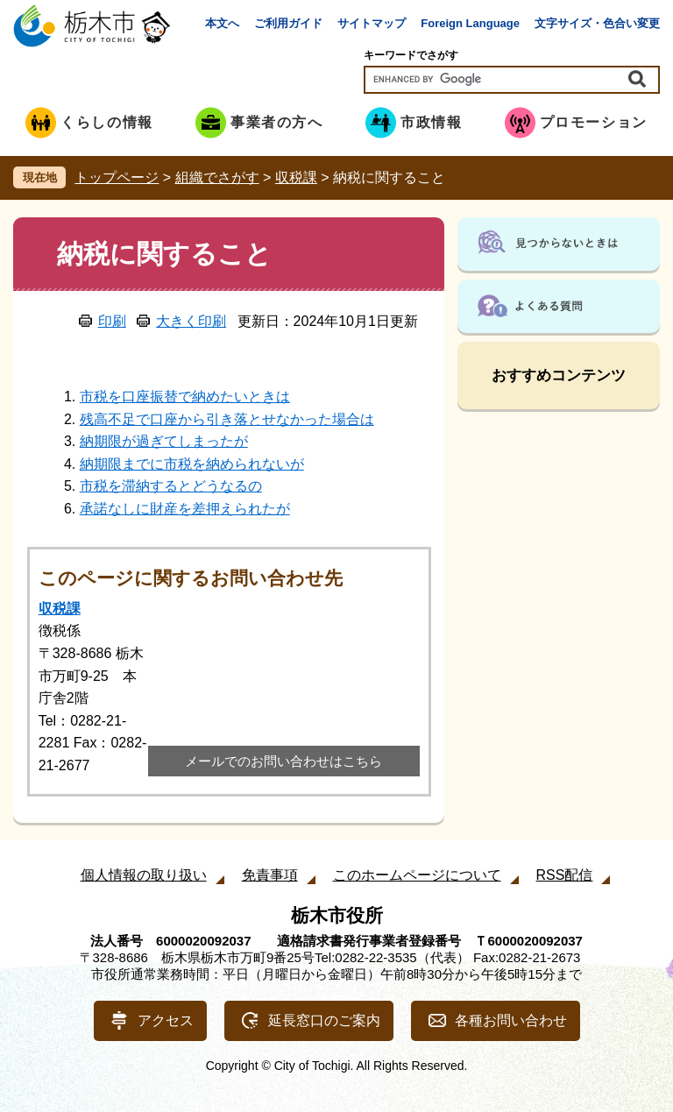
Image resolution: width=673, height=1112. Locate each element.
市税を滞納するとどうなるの (171, 485)
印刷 (112, 321)
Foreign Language (470, 23)
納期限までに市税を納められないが (192, 464)
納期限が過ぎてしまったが (164, 441)
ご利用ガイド (288, 23)
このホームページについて (417, 875)
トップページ (116, 177)
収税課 (296, 177)
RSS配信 (564, 875)
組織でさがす (217, 177)
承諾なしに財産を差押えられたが (185, 508)
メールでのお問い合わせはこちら (283, 761)
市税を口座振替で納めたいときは (185, 396)
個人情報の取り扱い (144, 875)
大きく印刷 (191, 321)
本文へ (222, 23)
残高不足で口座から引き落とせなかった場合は (227, 419)
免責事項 (270, 875)
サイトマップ (371, 23)
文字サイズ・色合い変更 (597, 23)
